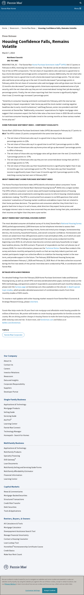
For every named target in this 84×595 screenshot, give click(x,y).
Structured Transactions (14, 499)
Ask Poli (7, 420)
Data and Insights (11, 380)
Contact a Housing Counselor (16, 539)
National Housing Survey (71, 223)
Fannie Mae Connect (12, 427)
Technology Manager (12, 431)
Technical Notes (52, 248)
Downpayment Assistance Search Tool (19, 531)
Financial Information (13, 475)
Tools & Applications (12, 511)
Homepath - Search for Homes (16, 435)
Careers (7, 368)
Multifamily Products (12, 452)
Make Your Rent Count (13, 554)
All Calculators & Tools (13, 523)
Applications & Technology (15, 404)
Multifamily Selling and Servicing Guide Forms (23, 467)
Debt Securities (10, 507)
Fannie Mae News (29, 28)
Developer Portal (11, 392)
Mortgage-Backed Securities (15, 495)
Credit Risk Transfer (12, 503)
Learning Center (10, 423)
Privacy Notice (10, 584)
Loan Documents (11, 463)
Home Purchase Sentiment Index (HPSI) (49, 64)
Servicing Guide (10, 416)
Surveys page (20, 287)
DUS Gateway (10, 459)
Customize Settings (32, 590)
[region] (42, 585)
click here (34, 301)
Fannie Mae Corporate (13, 335)
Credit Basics (9, 550)
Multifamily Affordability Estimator (18, 471)
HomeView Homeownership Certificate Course (23, 546)
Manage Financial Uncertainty (16, 535)
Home (4, 28)
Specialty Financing (12, 456)
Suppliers (8, 388)
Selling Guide (9, 412)
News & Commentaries (13, 491)
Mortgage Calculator (12, 527)
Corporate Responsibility (14, 384)
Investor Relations (11, 372)
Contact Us (8, 365)
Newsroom (14, 28)
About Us (7, 361)
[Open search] (77, 3)
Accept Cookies (49, 590)
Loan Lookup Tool (11, 543)
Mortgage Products (12, 408)
